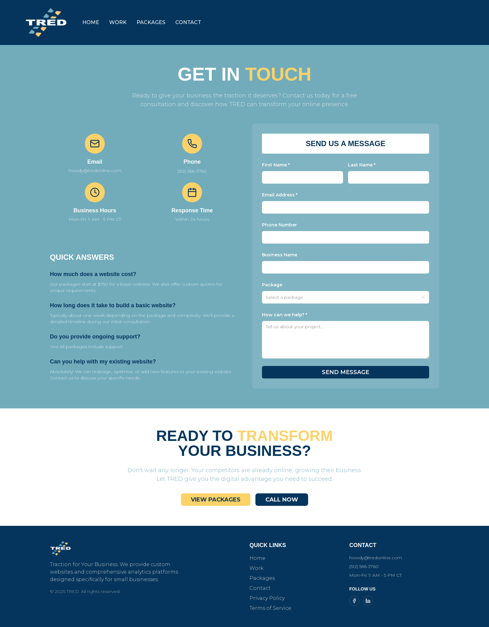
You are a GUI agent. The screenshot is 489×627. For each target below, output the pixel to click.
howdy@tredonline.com (375, 557)
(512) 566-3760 (192, 171)
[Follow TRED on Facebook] (354, 601)
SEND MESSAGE (345, 372)
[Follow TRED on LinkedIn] (368, 601)
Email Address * (280, 195)
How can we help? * (284, 315)
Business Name (279, 255)
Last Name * (361, 165)
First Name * (276, 165)
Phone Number (279, 225)
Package (272, 285)
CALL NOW (281, 499)
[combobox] (345, 297)
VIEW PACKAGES (215, 499)
